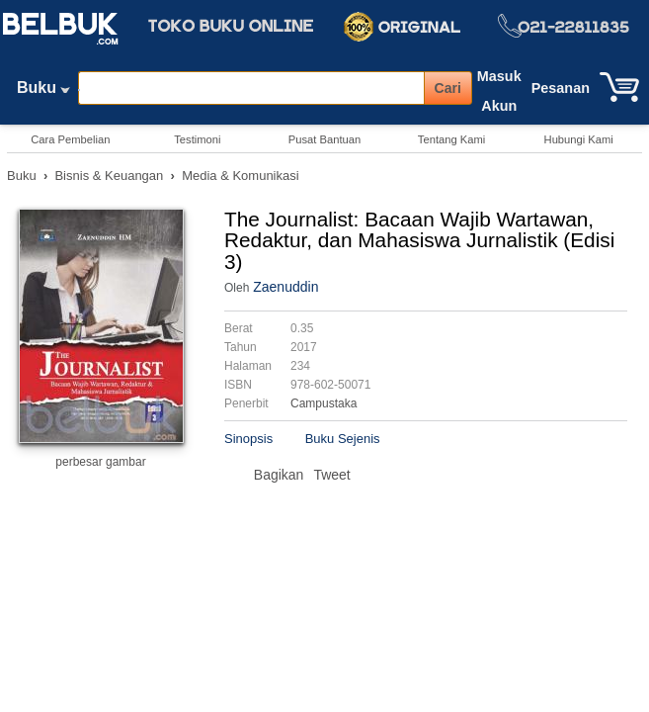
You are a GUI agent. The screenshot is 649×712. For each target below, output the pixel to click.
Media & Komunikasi (240, 175)
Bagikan (279, 475)
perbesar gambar (100, 462)
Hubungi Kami (578, 139)
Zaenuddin (285, 287)
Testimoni (197, 139)
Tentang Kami (451, 139)
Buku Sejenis (342, 438)
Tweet (331, 475)
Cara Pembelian (70, 139)
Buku (43, 92)
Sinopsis (248, 438)
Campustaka (323, 403)
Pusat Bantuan (324, 139)
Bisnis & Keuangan (108, 175)
